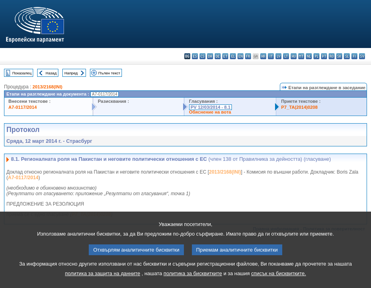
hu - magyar (294, 56)
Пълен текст (109, 73)
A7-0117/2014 (22, 107)
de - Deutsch (218, 56)
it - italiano (271, 56)
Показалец (22, 73)
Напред (71, 73)
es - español (195, 56)
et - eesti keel (225, 56)
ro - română (332, 56)
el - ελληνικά (233, 56)
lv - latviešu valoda (278, 56)
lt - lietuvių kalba (286, 56)
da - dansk (210, 56)
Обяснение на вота (210, 112)
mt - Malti (301, 56)
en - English (240, 56)
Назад (51, 73)
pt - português (324, 56)
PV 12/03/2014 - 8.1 (211, 107)
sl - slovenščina (347, 56)
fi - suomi (354, 56)
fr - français (248, 56)
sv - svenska (362, 56)
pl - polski (316, 56)
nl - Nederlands (309, 56)
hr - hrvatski (263, 56)
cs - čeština (202, 56)
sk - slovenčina (339, 56)
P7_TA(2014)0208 (299, 107)
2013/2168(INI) (47, 86)
